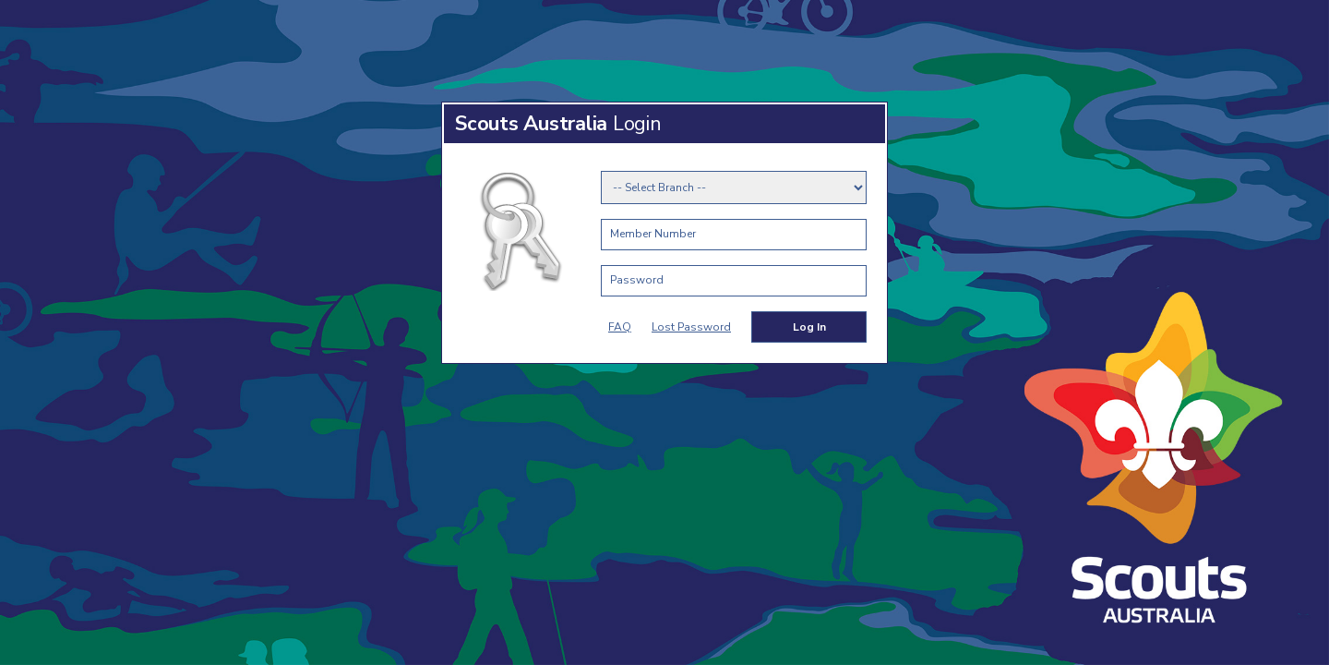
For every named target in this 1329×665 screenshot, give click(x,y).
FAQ (619, 327)
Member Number (653, 233)
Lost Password (691, 327)
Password (637, 279)
